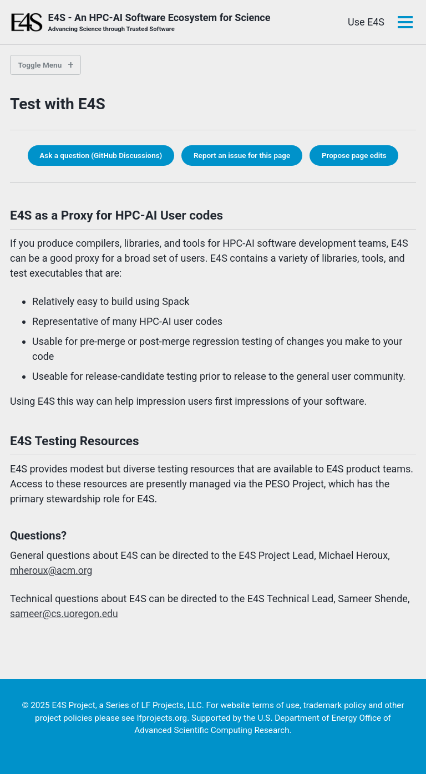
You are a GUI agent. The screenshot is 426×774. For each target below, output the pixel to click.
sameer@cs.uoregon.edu (65, 613)
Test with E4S (57, 104)
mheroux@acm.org (52, 570)
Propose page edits (354, 155)
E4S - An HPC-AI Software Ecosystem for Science (159, 23)
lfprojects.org (162, 718)
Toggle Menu (40, 64)
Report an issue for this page (242, 155)
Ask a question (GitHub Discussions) (100, 155)
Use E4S (366, 22)
